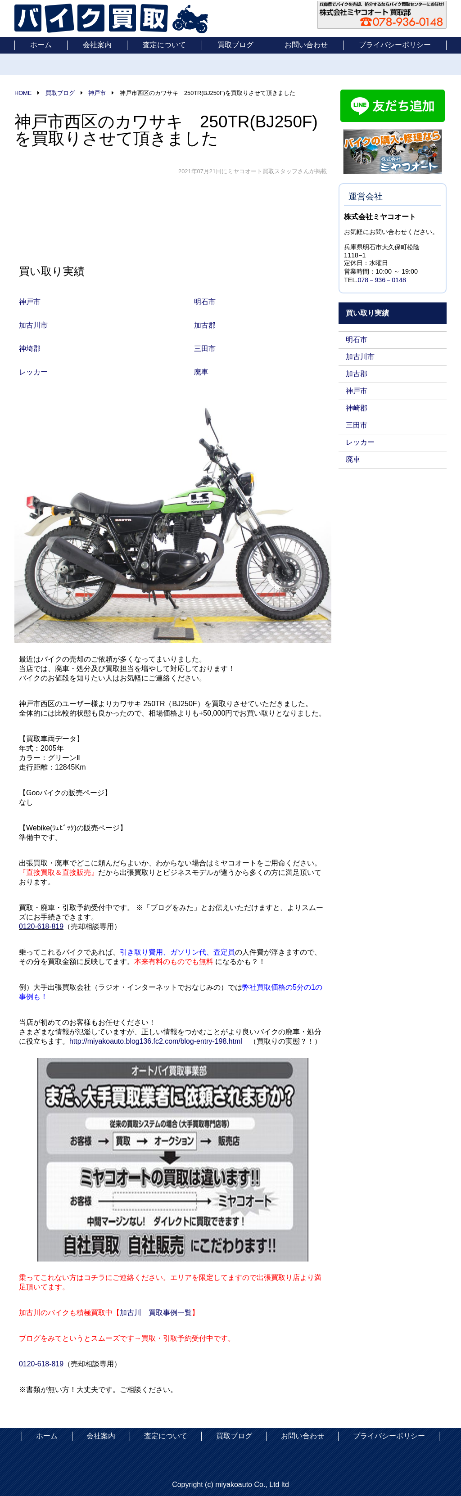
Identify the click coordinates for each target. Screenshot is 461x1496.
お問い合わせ (306, 45)
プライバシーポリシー (395, 45)
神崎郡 (356, 408)
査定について (164, 45)
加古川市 (360, 356)
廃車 (353, 459)
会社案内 (97, 45)
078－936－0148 (381, 280)
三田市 (356, 425)
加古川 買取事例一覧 (156, 1312)
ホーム (41, 45)
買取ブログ (235, 45)
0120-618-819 (41, 926)
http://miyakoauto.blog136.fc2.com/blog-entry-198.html (156, 1041)
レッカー (360, 442)
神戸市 (356, 391)
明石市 (356, 339)
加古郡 (356, 374)
